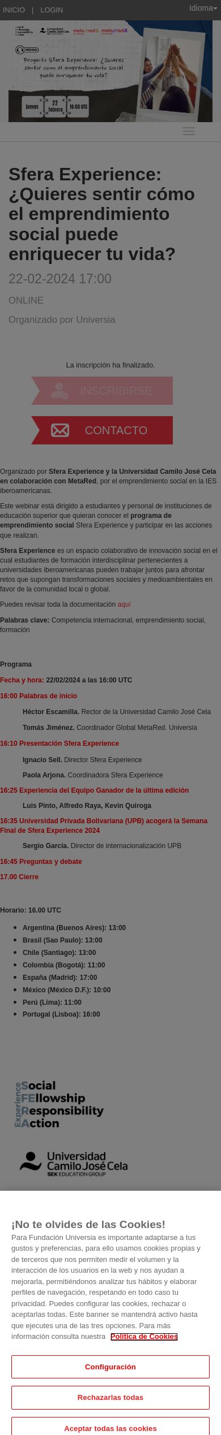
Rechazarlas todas (110, 1409)
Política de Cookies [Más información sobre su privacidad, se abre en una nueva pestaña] (144, 1348)
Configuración (110, 1378)
